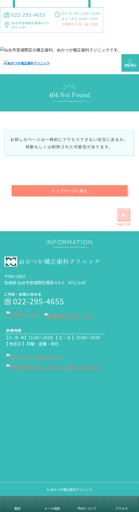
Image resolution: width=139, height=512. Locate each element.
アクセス (121, 508)
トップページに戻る (69, 191)
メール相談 (52, 508)
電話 (17, 508)
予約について (86, 508)
